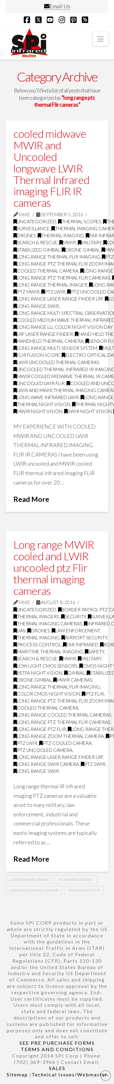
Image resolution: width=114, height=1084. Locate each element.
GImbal (74, 673)
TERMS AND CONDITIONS (57, 1049)
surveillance (31, 228)
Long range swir (36, 306)
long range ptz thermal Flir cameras (61, 277)
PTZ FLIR (93, 694)
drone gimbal (81, 249)
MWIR (67, 242)
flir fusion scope (36, 355)
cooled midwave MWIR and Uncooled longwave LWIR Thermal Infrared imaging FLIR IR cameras (51, 168)
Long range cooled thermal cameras (62, 714)
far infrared (80, 644)
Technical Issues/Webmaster (70, 1074)
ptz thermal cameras (75, 879)
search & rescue (35, 242)
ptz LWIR (53, 291)
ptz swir (93, 764)
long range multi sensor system (55, 348)
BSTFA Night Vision (37, 673)
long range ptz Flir (84, 890)
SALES (57, 1068)
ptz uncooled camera (42, 750)
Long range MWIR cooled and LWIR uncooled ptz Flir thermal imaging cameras (53, 567)
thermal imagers (36, 616)
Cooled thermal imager (29, 879)
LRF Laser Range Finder (43, 334)
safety (94, 651)
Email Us (57, 6)
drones (24, 235)
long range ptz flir (39, 729)
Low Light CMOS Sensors (45, 666)
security (73, 616)
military (90, 242)
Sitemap (17, 1074)
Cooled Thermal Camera (45, 270)
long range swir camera (46, 764)
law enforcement (76, 630)
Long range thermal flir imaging (56, 256)
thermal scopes (79, 221)
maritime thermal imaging (48, 651)
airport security (84, 637)
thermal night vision (41, 404)
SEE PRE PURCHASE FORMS (57, 1043)
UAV (19, 630)
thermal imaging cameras (47, 623)
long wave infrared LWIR (46, 397)
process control (37, 644)
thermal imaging (61, 235)
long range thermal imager (50, 284)
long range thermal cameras (33, 890)
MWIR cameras (72, 680)
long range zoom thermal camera (58, 736)
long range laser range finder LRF (58, 298)
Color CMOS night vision (46, 694)
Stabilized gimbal (36, 249)
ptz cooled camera (65, 743)
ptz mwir (26, 291)
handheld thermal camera (48, 341)
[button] (100, 39)
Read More (31, 499)
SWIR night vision (88, 411)
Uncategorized (34, 221)
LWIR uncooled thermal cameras (56, 362)
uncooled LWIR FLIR (39, 383)
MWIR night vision (37, 411)
